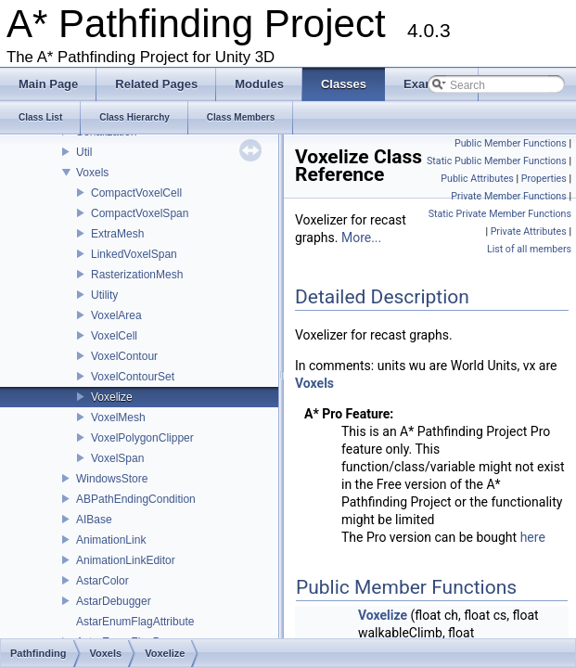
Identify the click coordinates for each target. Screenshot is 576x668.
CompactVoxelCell (136, 192)
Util (84, 152)
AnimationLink (111, 539)
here (532, 537)
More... (361, 237)
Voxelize (112, 397)
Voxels (92, 172)
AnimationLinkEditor (125, 560)
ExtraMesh (117, 233)
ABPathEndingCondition (136, 499)
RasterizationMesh (137, 274)
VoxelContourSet (132, 376)
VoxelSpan (117, 458)
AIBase (94, 519)
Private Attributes (529, 231)
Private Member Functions (508, 196)
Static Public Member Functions (497, 161)
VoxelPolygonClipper (142, 437)
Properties (544, 179)
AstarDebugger (113, 601)
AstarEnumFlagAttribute (135, 621)
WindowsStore (111, 478)
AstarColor (102, 580)
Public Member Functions (510, 143)
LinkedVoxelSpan (134, 254)
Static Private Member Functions (500, 214)
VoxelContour (124, 356)
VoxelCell (114, 335)
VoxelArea (116, 315)
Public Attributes (477, 179)
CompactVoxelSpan (139, 213)
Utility (104, 295)
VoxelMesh (118, 417)
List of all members (529, 249)
